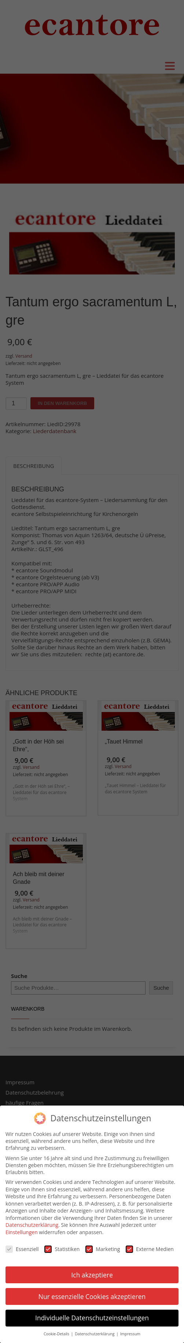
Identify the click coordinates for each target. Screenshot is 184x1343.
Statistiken (62, 1244)
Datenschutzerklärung (31, 1220)
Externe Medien (150, 1244)
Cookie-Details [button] (57, 1329)
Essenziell (22, 1244)
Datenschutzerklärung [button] (95, 1329)
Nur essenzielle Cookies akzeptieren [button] (92, 1291)
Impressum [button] (130, 1329)
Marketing (102, 1244)
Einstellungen (21, 1227)
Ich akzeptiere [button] (92, 1269)
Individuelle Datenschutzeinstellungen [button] (92, 1313)
